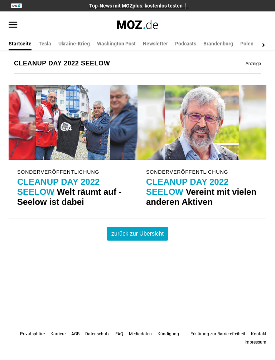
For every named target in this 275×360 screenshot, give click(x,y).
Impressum (255, 342)
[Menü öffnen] (13, 25)
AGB (75, 333)
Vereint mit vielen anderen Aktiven (201, 192)
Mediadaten (140, 333)
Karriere (58, 333)
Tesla (45, 43)
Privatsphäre (32, 333)
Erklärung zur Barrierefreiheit (217, 333)
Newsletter (155, 43)
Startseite (20, 43)
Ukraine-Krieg (74, 43)
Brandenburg (218, 43)
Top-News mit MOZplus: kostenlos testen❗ (139, 6)
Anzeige (253, 63)
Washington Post (116, 43)
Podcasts (185, 43)
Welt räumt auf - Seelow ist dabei (69, 192)
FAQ (119, 333)
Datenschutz (97, 333)
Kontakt (258, 333)
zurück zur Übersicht (137, 234)
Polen (247, 43)
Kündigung (168, 333)
